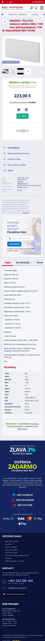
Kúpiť (24, 116)
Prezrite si (34, 423)
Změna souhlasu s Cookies (14, 561)
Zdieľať (10, 170)
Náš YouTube (25, 505)
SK (11, 2)
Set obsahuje (23, 262)
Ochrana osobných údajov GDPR (17, 555)
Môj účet (8, 544)
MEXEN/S (20, 182)
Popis (8, 262)
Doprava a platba (11, 550)
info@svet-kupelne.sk (17, 588)
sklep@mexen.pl (22, 183)
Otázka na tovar (14, 159)
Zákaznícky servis (11, 552)
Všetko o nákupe (11, 547)
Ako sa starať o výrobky (17, 165)
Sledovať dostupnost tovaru (18, 153)
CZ (7, 2)
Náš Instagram (25, 500)
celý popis (25, 213)
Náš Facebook (25, 494)
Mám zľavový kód (11, 541)
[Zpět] (5, 21)
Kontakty (8, 558)
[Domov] (3, 2)
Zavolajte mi (14, 244)
